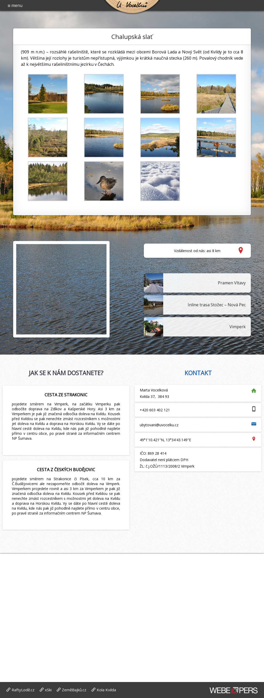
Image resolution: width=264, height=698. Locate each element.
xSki (48, 689)
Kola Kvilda (106, 689)
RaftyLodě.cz (23, 689)
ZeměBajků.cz (74, 689)
